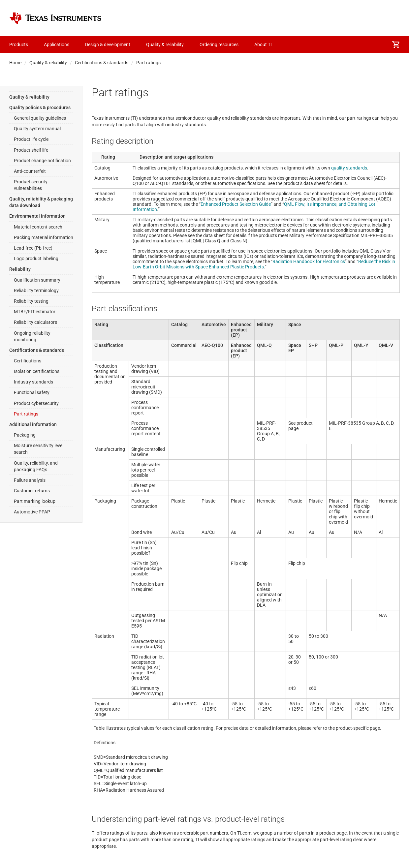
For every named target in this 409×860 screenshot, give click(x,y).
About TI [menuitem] (263, 44)
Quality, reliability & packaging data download (41, 202)
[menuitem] (396, 44)
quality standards (349, 167)
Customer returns (32, 490)
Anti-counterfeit (30, 171)
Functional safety (31, 392)
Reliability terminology (36, 290)
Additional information (33, 424)
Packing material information (43, 237)
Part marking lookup (34, 501)
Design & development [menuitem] (107, 44)
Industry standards (33, 381)
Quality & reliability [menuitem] (165, 44)
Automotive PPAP (32, 511)
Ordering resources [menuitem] (219, 44)
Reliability (20, 269)
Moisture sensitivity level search (38, 449)
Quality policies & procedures (40, 107)
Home (15, 62)
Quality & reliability (48, 62)
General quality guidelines (40, 118)
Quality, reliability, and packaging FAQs (36, 466)
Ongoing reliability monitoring (32, 336)
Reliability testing (31, 301)
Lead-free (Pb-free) (33, 248)
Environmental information (37, 216)
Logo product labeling (36, 258)
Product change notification (42, 160)
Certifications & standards (101, 62)
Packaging (25, 435)
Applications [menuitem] (56, 44)
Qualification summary (37, 280)
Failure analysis (30, 480)
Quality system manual (37, 128)
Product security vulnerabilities (30, 185)
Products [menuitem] (18, 44)
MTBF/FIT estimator (34, 311)
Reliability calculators (35, 322)
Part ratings (26, 413)
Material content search (38, 227)
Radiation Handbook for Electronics (308, 261)
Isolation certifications (36, 371)
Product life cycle (31, 139)
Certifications (27, 360)
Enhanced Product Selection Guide (236, 204)
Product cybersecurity (36, 403)
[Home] (55, 18)
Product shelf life (31, 150)
